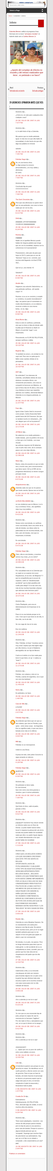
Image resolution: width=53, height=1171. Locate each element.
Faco (18, 408)
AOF (17, 372)
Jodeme (12, 22)
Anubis (18, 283)
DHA (17, 218)
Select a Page (15, 10)
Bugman (19, 351)
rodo (17, 1063)
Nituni (18, 461)
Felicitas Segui (21, 159)
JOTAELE (19, 432)
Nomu (18, 690)
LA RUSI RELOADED (23, 501)
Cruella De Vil (21, 1096)
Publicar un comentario (17, 1153)
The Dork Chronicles (23, 199)
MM (17, 741)
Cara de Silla (20, 704)
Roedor (18, 919)
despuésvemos (21, 484)
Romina (18, 235)
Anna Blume (20, 319)
